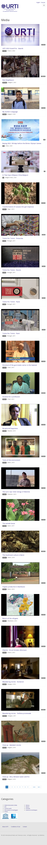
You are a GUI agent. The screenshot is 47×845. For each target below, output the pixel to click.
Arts (5, 807)
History (27, 805)
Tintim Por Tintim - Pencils (11, 270)
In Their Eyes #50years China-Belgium (15, 175)
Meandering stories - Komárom (13, 682)
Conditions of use (15, 826)
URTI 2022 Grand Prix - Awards (12, 48)
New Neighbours (8, 80)
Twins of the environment (11, 460)
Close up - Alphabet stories (11, 745)
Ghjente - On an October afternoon (14, 650)
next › (34, 787)
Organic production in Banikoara (13, 587)
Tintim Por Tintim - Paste (11, 302)
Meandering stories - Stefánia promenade (16, 713)
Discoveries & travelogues (11, 810)
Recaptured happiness (10, 428)
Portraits (28, 808)
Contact (25, 826)
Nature (27, 807)
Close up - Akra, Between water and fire (15, 777)
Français (43, 2)
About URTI (5, 826)
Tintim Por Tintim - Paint (11, 333)
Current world (7, 808)
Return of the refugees (10, 618)
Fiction (6, 811)
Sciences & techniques (31, 810)
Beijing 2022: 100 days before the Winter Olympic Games (21, 143)
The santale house (8, 523)
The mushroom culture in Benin (13, 555)
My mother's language (10, 112)
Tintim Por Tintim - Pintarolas (12, 238)
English (38, 2)
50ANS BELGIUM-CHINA (10, 805)
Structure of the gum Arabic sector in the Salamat (19, 365)
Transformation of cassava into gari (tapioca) (18, 207)
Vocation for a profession (11, 397)
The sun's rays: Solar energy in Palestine (16, 492)
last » (39, 787)
